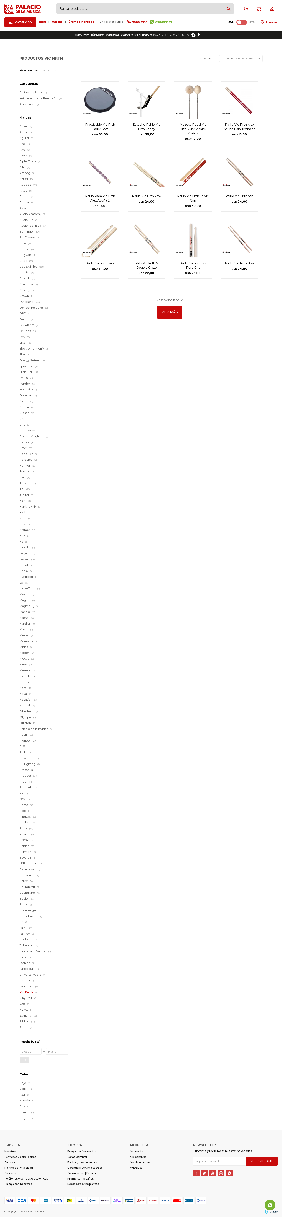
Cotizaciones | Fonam (81, 1173)
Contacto (10, 1173)
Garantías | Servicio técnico (85, 1167)
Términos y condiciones (20, 1156)
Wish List (136, 1167)
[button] (228, 8)
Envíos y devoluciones (82, 1162)
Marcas (57, 21)
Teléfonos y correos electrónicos (26, 1178)
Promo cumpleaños (80, 1178)
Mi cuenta (136, 1151)
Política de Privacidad (18, 1167)
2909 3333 (139, 22)
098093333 (163, 22)
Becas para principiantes (83, 1184)
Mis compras (138, 1156)
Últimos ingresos (81, 21)
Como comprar (77, 1156)
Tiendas (271, 22)
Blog (42, 21)
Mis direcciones (140, 1162)
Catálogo (23, 22)
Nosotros (10, 1151)
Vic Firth (48, 70)
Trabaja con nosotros (18, 1184)
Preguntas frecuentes (82, 1151)
